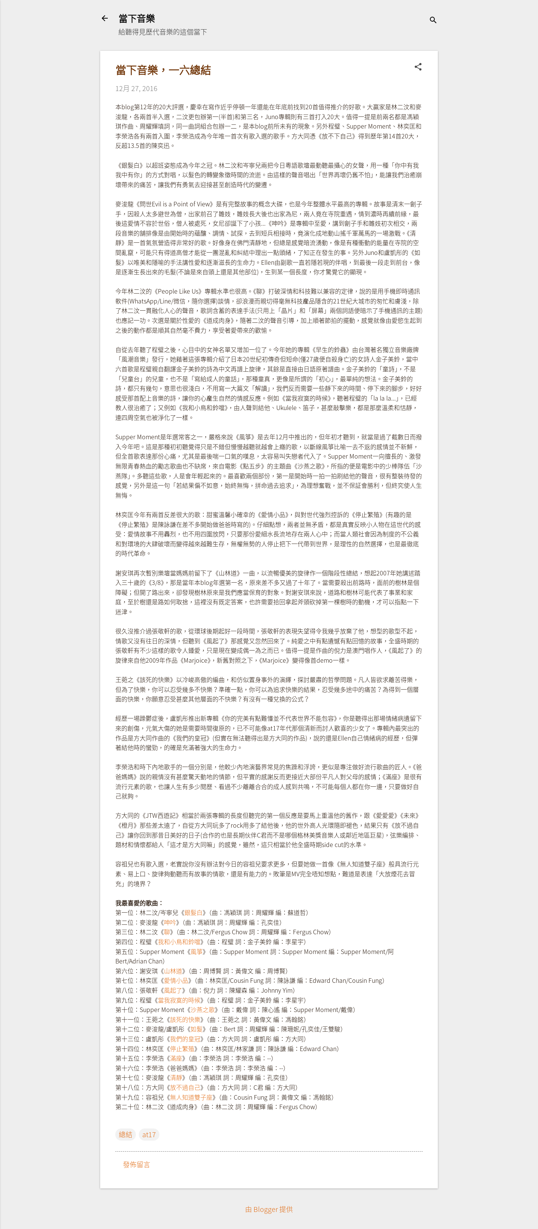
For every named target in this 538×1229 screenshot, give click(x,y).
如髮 (196, 1028)
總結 (125, 1134)
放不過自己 (185, 1087)
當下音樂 (136, 18)
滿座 (176, 1057)
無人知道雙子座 (191, 1097)
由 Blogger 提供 (269, 1209)
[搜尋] (433, 20)
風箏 (196, 951)
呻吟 (170, 922)
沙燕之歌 (202, 1009)
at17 (149, 1134)
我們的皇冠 (185, 1038)
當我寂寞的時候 (179, 999)
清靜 (176, 1077)
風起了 (173, 990)
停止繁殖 (182, 1048)
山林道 (173, 970)
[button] (418, 67)
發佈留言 (136, 1164)
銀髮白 (193, 912)
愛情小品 (176, 980)
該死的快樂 (185, 1019)
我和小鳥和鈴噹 (179, 941)
